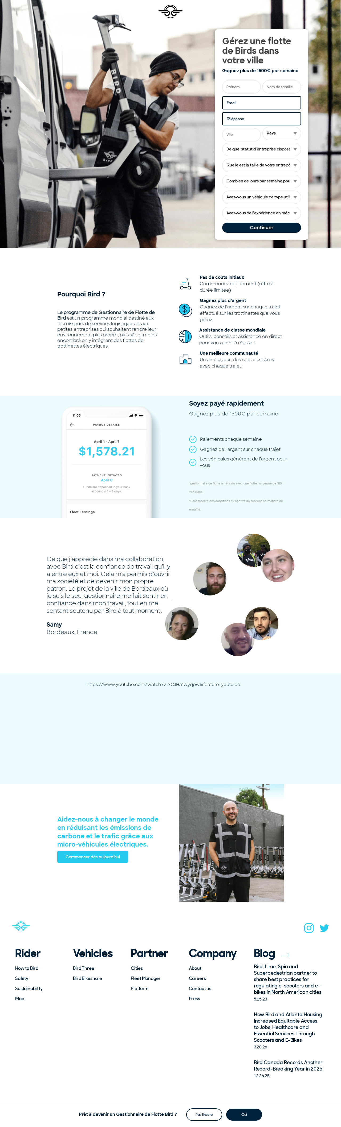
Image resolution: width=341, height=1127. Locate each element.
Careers (197, 978)
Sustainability (29, 988)
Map (19, 999)
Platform (139, 988)
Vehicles (93, 953)
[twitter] (324, 929)
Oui (244, 1114)
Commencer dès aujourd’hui (93, 857)
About (195, 968)
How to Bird (26, 968)
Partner (149, 953)
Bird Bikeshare (87, 978)
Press (194, 999)
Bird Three (83, 968)
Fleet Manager (145, 978)
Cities (137, 968)
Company (213, 953)
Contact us (200, 988)
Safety (21, 978)
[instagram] (309, 929)
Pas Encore (204, 1114)
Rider (28, 953)
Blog (272, 953)
